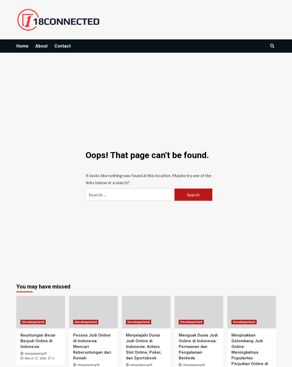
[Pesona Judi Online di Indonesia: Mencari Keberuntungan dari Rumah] (93, 312)
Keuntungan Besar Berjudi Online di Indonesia (38, 341)
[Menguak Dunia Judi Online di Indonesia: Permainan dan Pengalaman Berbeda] (199, 312)
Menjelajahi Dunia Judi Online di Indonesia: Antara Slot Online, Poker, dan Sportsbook (143, 346)
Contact (62, 46)
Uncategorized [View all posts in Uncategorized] (33, 322)
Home (22, 46)
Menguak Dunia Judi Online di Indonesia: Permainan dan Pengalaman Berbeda (198, 346)
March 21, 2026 (35, 358)
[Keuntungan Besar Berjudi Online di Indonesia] (40, 312)
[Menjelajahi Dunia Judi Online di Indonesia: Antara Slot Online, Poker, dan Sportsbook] (146, 312)
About (41, 46)
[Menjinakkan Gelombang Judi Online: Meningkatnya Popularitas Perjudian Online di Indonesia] (251, 312)
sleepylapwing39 (36, 353)
